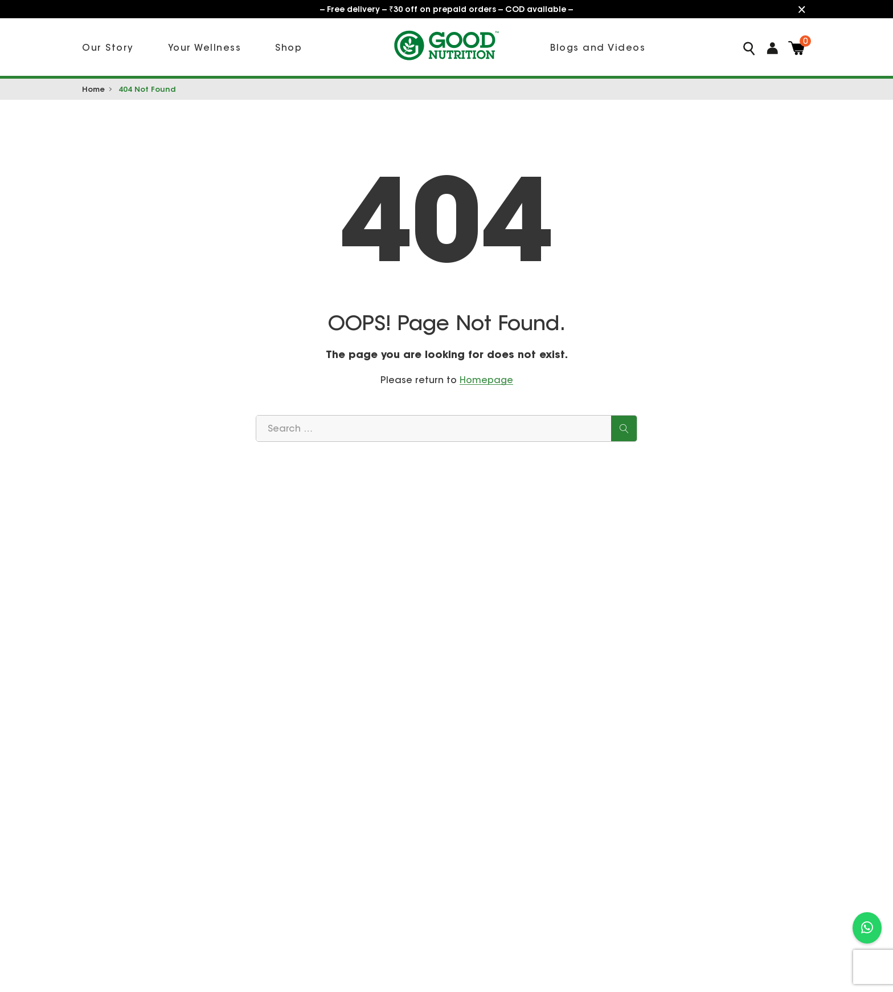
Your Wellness (204, 47)
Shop (288, 47)
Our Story (108, 47)
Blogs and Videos (597, 47)
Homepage (486, 380)
